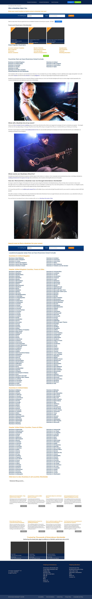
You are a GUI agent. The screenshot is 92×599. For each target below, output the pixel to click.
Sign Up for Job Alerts (48, 574)
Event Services (55, 2)
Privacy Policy (68, 596)
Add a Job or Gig (73, 571)
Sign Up (45, 575)
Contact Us (46, 581)
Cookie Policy (60, 596)
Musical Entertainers (32, 2)
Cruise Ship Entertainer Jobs (50, 569)
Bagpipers (37, 75)
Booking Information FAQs (46, 198)
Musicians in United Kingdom (19, 256)
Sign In (45, 577)
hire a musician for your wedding (21, 125)
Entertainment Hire (74, 567)
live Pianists (26, 75)
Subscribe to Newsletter (75, 572)
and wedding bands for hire (31, 129)
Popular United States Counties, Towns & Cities (25, 427)
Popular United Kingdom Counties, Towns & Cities (26, 269)
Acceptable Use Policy (78, 596)
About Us (45, 580)
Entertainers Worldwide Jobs (50, 567)
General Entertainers (44, 2)
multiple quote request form (29, 189)
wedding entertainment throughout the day (18, 177)
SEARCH (71, 15)
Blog (44, 578)
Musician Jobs (46, 572)
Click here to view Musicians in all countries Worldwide (28, 477)
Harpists (16, 75)
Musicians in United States (18, 388)
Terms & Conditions (50, 596)
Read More (24, 531)
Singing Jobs (46, 571)
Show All (46, 55)
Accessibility (41, 596)
